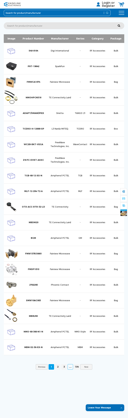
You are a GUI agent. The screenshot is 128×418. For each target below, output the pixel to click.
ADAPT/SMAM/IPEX (33, 113)
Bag (116, 82)
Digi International (60, 50)
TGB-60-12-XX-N (33, 175)
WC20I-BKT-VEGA (33, 144)
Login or (108, 3)
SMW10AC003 (33, 300)
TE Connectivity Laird (60, 97)
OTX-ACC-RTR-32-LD (33, 206)
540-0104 (33, 50)
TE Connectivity (60, 206)
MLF (80, 191)
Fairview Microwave (60, 82)
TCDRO (80, 128)
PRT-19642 (33, 66)
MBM (80, 347)
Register (108, 6)
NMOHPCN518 (33, 97)
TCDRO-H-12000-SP (33, 128)
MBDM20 (33, 222)
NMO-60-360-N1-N (33, 331)
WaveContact (80, 144)
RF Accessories (97, 50)
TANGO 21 (80, 113)
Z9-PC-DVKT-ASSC (33, 160)
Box (116, 128)
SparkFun (60, 66)
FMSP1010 (33, 269)
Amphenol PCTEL (60, 175)
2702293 (33, 285)
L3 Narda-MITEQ (60, 128)
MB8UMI (33, 316)
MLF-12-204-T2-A (33, 191)
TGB (80, 175)
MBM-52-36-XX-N (33, 347)
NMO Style (80, 331)
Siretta (59, 113)
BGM (33, 238)
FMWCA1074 (33, 82)
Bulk (116, 50)
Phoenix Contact (60, 285)
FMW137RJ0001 (33, 253)
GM (80, 238)
